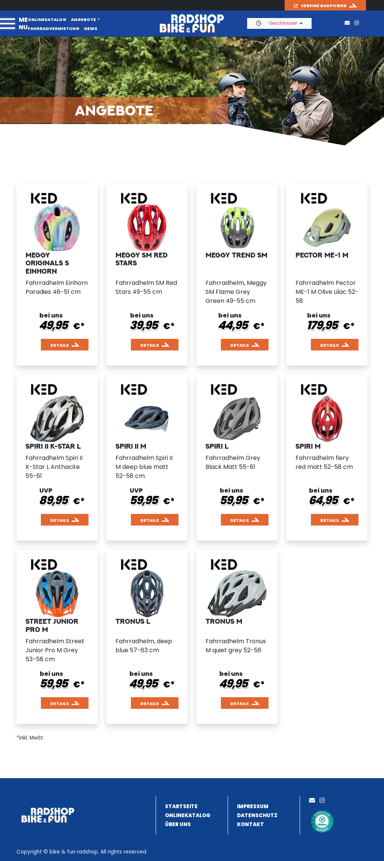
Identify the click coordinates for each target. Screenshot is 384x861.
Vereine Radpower (320, 6)
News (91, 28)
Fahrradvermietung (54, 28)
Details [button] (59, 345)
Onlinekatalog (47, 19)
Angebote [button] (83, 19)
